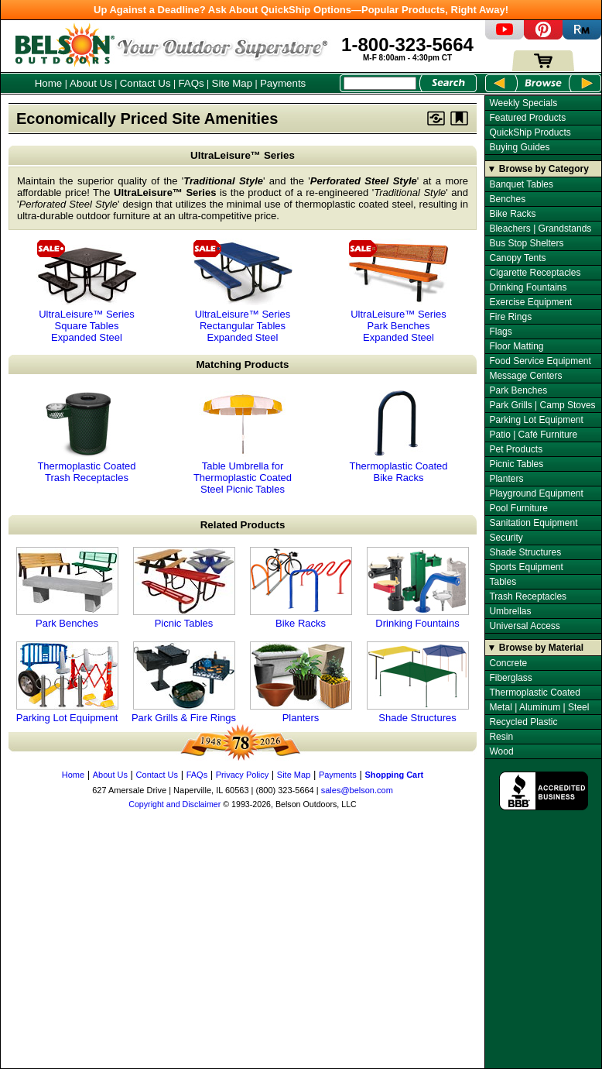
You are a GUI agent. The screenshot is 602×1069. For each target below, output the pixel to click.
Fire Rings (510, 316)
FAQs (191, 83)
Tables (502, 581)
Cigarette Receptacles (534, 272)
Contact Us (145, 83)
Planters (301, 682)
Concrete (508, 663)
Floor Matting (516, 346)
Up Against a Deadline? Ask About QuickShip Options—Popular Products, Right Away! (301, 9)
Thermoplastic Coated (534, 692)
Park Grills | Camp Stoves (542, 405)
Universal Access (524, 625)
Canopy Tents (517, 258)
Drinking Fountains (418, 588)
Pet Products (515, 449)
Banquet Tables (521, 184)
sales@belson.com (357, 790)
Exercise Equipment (530, 302)
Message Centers (525, 375)
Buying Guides (519, 147)
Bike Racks (301, 588)
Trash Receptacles (527, 596)
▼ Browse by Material (535, 647)
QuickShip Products (529, 132)
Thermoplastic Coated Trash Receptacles (87, 436)
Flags (500, 331)
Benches (507, 199)
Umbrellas (510, 611)
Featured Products (527, 117)
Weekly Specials (523, 103)
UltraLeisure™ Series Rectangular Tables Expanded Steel (243, 290)
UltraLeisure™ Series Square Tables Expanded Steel (87, 290)
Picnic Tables (184, 588)
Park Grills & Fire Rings (184, 682)
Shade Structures (418, 682)
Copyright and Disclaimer (174, 804)
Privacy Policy (242, 774)
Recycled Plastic (523, 722)
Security (505, 537)
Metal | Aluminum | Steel (539, 707)
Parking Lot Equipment (67, 682)
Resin (501, 736)
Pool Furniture (518, 508)
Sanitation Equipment (533, 522)
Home (49, 83)
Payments (283, 83)
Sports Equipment (526, 567)
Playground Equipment (536, 493)
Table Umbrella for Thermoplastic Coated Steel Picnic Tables (243, 442)
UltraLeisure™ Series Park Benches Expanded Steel (398, 290)
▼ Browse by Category (538, 168)
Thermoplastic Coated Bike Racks (398, 436)
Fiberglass (510, 677)
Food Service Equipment (539, 361)
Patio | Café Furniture (533, 434)
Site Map (232, 83)
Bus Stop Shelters (526, 243)
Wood (501, 751)
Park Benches (67, 588)
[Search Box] (380, 83)
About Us (91, 83)
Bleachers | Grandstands (540, 228)
